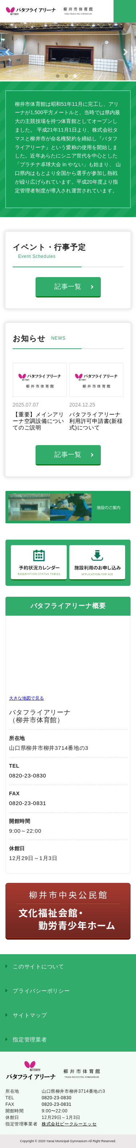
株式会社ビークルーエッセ (69, 1124)
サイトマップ (30, 1015)
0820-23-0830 (27, 775)
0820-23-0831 (27, 803)
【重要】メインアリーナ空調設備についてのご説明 (38, 421)
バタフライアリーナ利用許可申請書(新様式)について (96, 421)
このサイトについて (38, 966)
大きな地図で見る (26, 698)
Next (127, 52)
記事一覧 (74, 286)
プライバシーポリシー (41, 991)
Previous (9, 52)
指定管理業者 (30, 1039)
